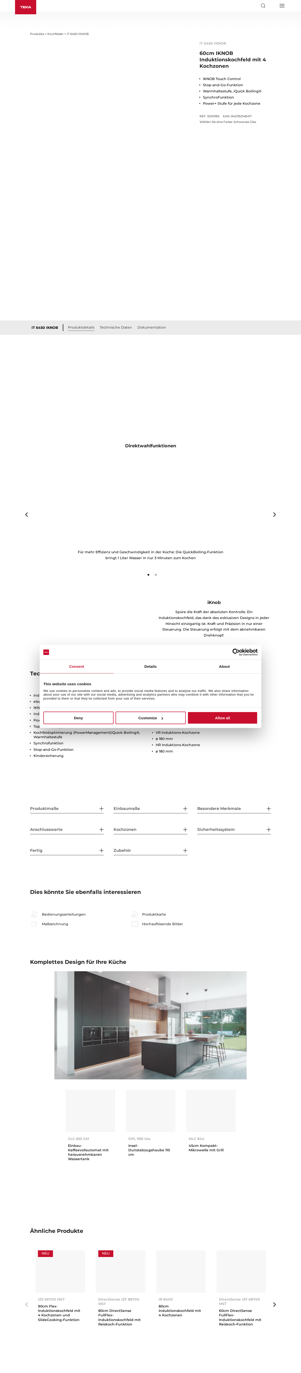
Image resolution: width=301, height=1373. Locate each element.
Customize (150, 718)
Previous (26, 514)
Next (274, 514)
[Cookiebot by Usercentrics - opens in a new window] (236, 652)
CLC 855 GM (78, 1139)
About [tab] (224, 666)
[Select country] (272, 5)
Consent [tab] (76, 666)
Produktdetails (81, 327)
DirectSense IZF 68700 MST (239, 1301)
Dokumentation (151, 327)
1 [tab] (148, 574)
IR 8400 (166, 1299)
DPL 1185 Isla (139, 1139)
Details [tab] (150, 666)
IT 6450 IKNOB (45, 327)
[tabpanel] (150, 511)
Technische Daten (116, 327)
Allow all (222, 718)
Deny (78, 718)
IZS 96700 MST (51, 1299)
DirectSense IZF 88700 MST (118, 1301)
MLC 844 (196, 1139)
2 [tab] (155, 574)
